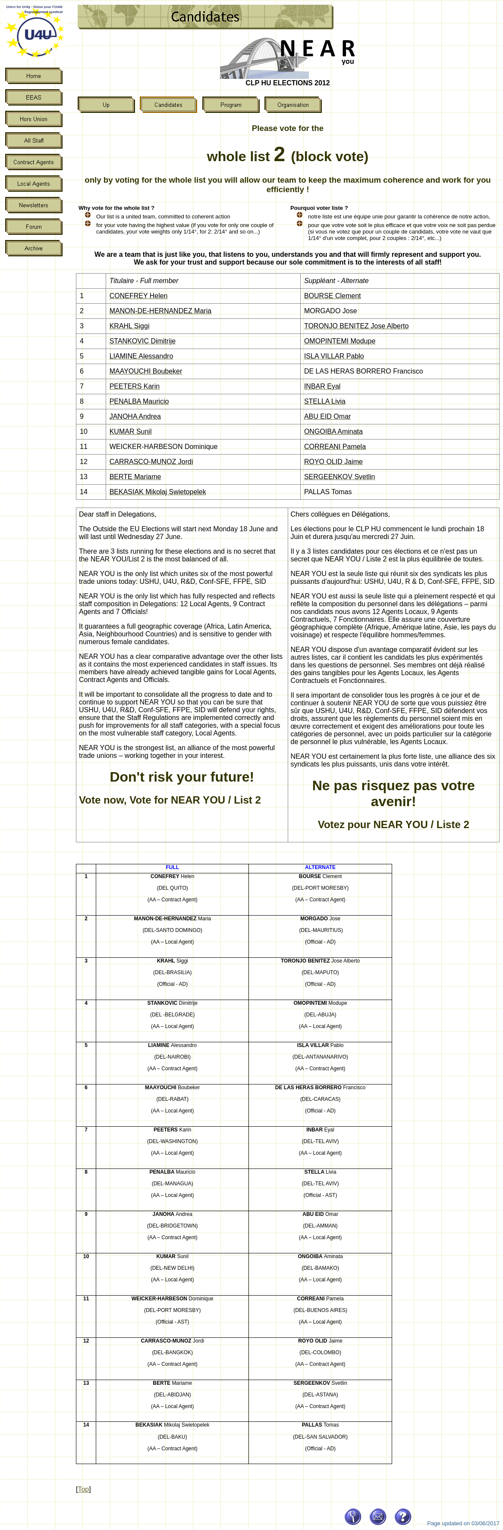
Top (83, 1489)
